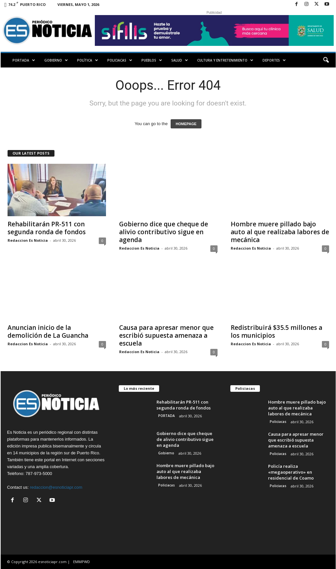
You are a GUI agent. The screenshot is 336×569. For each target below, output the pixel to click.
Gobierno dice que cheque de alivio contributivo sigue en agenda (163, 232)
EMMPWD (81, 561)
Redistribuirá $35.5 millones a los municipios (276, 331)
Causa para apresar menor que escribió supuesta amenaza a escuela (166, 335)
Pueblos (151, 60)
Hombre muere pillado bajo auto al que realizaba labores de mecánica (280, 232)
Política (87, 60)
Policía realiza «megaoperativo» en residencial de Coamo (291, 472)
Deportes (274, 60)
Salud (179, 60)
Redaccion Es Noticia (28, 240)
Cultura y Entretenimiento (225, 60)
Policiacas (119, 60)
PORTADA (23, 60)
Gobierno (56, 60)
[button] (326, 60)
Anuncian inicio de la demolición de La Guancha (48, 331)
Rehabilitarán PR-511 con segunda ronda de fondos (47, 228)
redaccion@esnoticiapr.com (56, 487)
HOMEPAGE (186, 124)
